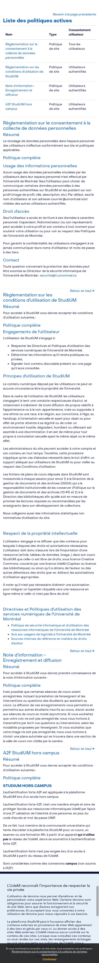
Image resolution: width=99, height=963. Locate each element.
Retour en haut (82, 291)
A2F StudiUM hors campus (31, 753)
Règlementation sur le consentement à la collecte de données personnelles (46, 125)
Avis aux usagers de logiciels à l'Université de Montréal (51, 634)
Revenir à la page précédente (74, 14)
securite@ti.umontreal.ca (58, 275)
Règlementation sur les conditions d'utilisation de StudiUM (24, 71)
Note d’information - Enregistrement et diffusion (20, 90)
